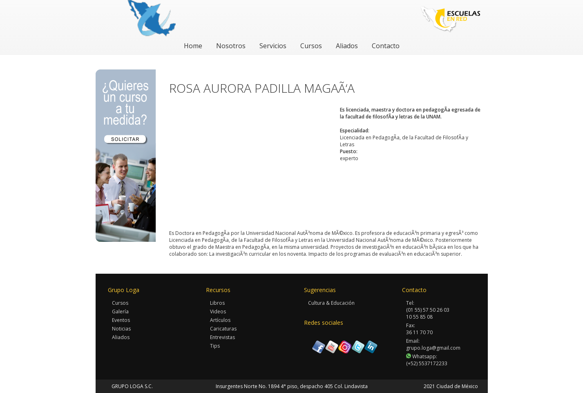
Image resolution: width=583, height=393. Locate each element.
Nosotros (231, 45)
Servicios (272, 45)
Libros (217, 302)
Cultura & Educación (331, 302)
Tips (215, 345)
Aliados (347, 45)
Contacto (386, 45)
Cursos (311, 45)
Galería (120, 311)
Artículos (220, 320)
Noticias (121, 328)
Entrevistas (222, 337)
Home (193, 45)
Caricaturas (223, 328)
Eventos (121, 320)
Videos (218, 311)
